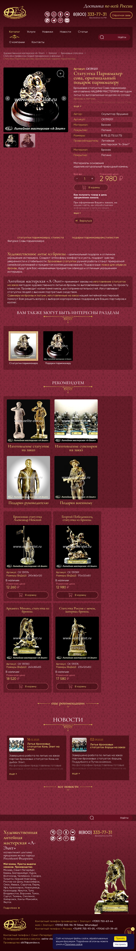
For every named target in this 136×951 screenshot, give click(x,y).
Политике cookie (73, 944)
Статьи (83, 31)
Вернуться (86, 220)
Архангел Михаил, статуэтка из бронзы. (27, 613)
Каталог (14, 31)
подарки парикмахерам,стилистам (95, 237)
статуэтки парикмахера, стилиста (40, 237)
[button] (64, 98)
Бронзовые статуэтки (62, 261)
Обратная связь (121, 15)
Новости (65, 31)
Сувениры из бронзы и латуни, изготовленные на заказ (43, 295)
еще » (77, 106)
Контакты (38, 42)
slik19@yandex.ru (30, 942)
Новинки (47, 31)
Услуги (31, 31)
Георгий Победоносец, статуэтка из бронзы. (77, 521)
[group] (35, 99)
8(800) (90, 14)
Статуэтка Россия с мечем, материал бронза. (77, 613)
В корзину (94, 187)
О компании (17, 42)
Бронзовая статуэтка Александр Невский (27, 521)
